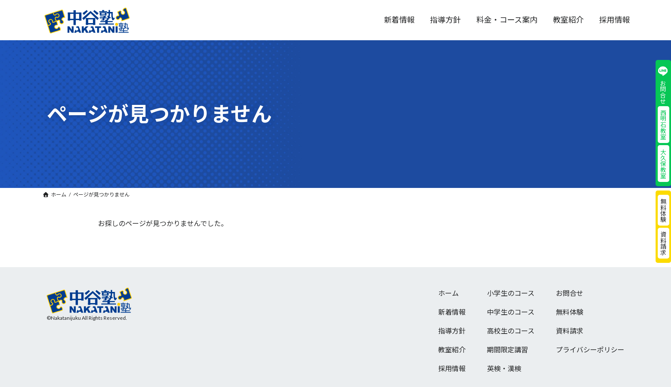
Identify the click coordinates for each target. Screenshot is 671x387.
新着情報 (452, 312)
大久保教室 (663, 164)
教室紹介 (452, 349)
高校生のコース (510, 331)
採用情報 (452, 368)
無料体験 (663, 210)
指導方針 (452, 331)
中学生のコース (510, 312)
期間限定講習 (507, 349)
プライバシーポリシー (590, 349)
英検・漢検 (504, 368)
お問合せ (569, 293)
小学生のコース (510, 293)
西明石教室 (663, 125)
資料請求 (663, 243)
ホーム (448, 293)
